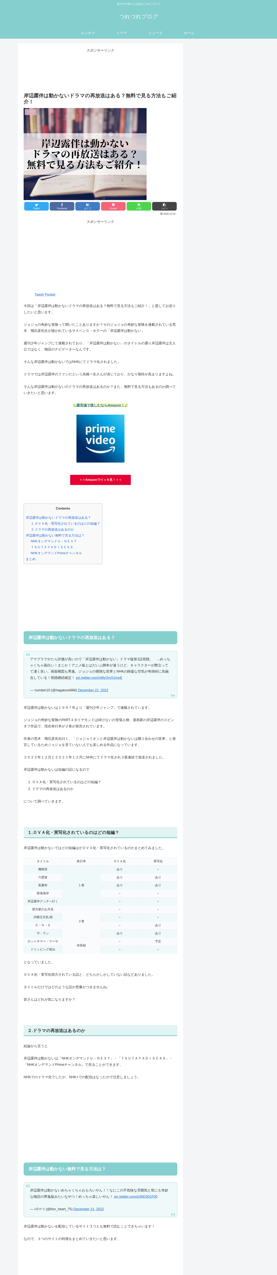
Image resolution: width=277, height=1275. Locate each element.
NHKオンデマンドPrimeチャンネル (56, 553)
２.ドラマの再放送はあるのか (52, 529)
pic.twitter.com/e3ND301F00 (135, 1197)
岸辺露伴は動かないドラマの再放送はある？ (58, 517)
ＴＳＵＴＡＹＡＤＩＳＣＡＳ (52, 547)
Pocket (50, 294)
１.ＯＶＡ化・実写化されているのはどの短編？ (65, 523)
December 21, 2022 (93, 690)
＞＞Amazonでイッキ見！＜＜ (100, 479)
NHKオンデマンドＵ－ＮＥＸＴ (54, 541)
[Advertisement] (100, 258)
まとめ (31, 559)
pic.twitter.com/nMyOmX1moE (99, 678)
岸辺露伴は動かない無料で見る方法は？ (55, 535)
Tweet (39, 294)
